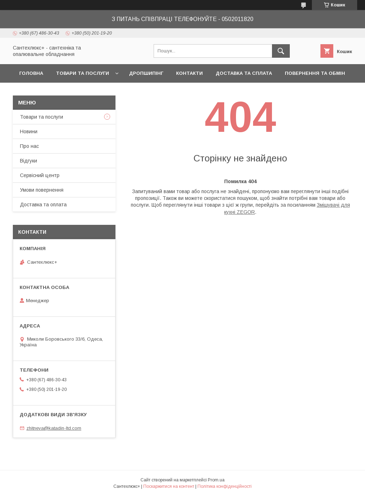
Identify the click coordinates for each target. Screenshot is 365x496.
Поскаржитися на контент (168, 486)
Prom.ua (216, 479)
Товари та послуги (82, 73)
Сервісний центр (40, 175)
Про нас (29, 146)
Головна (31, 73)
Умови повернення (41, 190)
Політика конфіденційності (224, 486)
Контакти (189, 73)
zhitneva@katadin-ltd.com (53, 428)
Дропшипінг (146, 73)
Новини (28, 131)
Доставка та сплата (244, 73)
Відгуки (28, 161)
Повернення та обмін (315, 73)
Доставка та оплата (43, 204)
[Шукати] (281, 51)
